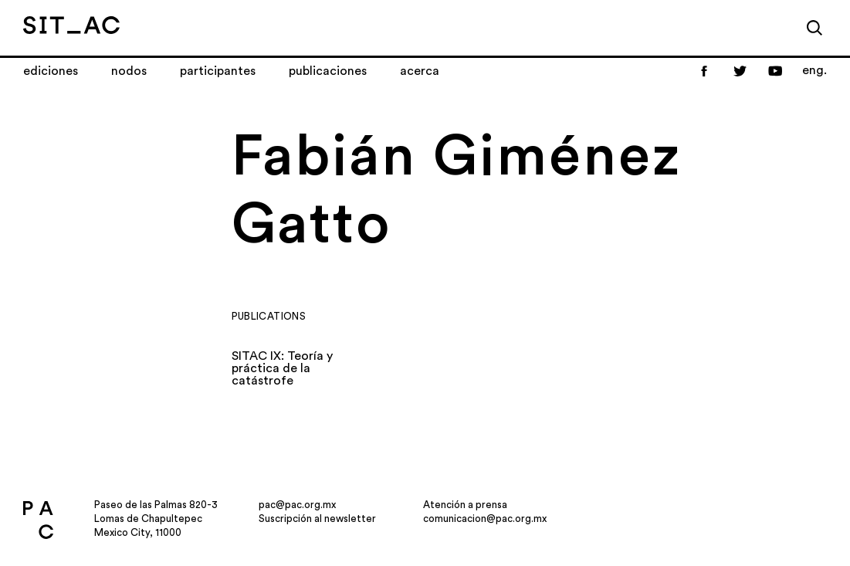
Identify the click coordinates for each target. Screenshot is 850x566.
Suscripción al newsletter (317, 518)
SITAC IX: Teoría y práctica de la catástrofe (282, 368)
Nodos (129, 71)
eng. (814, 70)
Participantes (218, 71)
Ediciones (50, 71)
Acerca (419, 71)
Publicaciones (328, 71)
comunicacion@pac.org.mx (485, 518)
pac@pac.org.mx (297, 505)
